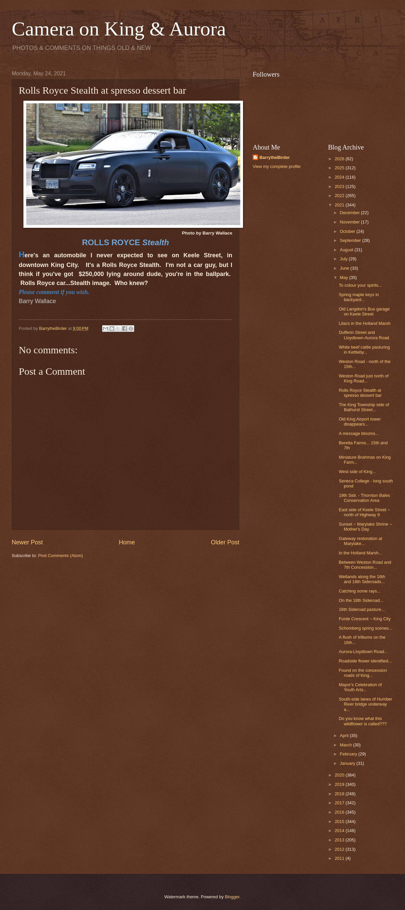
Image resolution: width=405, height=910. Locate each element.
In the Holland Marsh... (360, 552)
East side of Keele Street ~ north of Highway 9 (364, 512)
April (344, 735)
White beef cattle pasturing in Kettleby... (364, 350)
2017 (340, 802)
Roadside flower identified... (365, 660)
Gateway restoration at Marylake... (360, 541)
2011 (340, 858)
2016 (340, 812)
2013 (340, 839)
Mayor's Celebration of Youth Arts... (360, 687)
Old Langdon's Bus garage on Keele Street (364, 311)
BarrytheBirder (274, 157)
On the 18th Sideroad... (361, 600)
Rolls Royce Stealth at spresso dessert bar (360, 393)
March (346, 744)
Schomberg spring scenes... (365, 628)
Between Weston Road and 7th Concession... (365, 565)
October (348, 231)
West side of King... (357, 471)
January (348, 763)
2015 (340, 821)
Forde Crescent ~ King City (365, 618)
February (349, 753)
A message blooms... (359, 433)
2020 (340, 775)
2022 (340, 195)
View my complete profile (277, 166)
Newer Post (27, 542)
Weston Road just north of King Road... (364, 378)
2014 (340, 830)
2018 (340, 793)
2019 (340, 784)
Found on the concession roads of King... (363, 673)
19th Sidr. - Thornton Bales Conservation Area (364, 498)
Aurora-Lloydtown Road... (363, 651)
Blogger (232, 896)
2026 (340, 158)
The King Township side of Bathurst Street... (364, 407)
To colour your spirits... (360, 285)
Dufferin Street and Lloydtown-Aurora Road (364, 335)
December (350, 212)
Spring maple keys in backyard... (359, 297)
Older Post (225, 542)
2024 (340, 177)
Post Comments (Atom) (60, 555)
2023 (340, 186)
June (345, 268)
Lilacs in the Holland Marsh (365, 323)
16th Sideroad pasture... (362, 609)
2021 (340, 204)
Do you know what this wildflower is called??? (363, 721)
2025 (340, 167)
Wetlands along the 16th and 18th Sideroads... (362, 579)
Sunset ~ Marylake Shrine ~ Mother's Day (365, 527)
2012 (340, 849)
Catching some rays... (360, 591)
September (351, 240)
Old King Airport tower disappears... (360, 422)
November (350, 221)
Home (127, 542)
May (344, 277)
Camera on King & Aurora (119, 29)
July (344, 258)
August (347, 249)
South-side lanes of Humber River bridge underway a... (365, 704)
